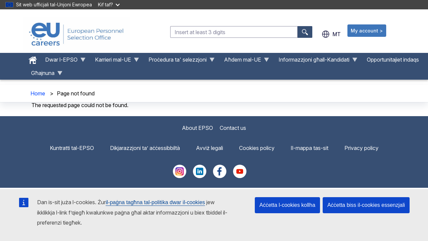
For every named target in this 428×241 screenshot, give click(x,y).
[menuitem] (33, 58)
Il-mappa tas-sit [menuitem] (309, 148)
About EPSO (197, 128)
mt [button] (331, 34)
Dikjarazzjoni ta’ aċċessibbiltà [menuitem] (145, 148)
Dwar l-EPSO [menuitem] (63, 61)
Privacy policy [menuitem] (361, 148)
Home (37, 93)
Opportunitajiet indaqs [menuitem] (393, 59)
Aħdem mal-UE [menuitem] (244, 61)
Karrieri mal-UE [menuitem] (114, 61)
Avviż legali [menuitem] (209, 148)
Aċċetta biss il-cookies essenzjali (366, 205)
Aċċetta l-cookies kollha (287, 205)
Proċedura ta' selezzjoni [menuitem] (179, 61)
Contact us (233, 128)
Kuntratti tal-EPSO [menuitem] (72, 148)
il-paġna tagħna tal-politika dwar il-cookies (155, 202)
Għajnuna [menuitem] (44, 75)
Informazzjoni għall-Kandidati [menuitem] (315, 61)
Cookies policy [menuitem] (257, 148)
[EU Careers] (76, 34)
